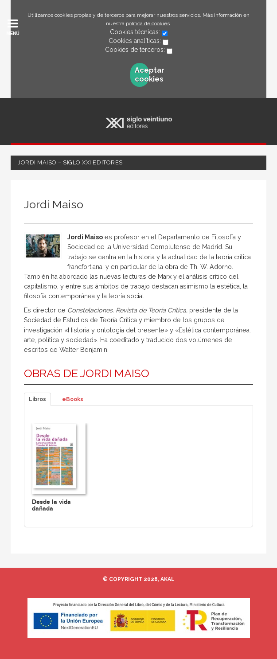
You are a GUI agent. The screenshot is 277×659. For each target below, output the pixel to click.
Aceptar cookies (142, 74)
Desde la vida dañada (51, 505)
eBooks (72, 399)
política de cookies (148, 23)
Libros (37, 399)
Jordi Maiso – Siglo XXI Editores (70, 162)
